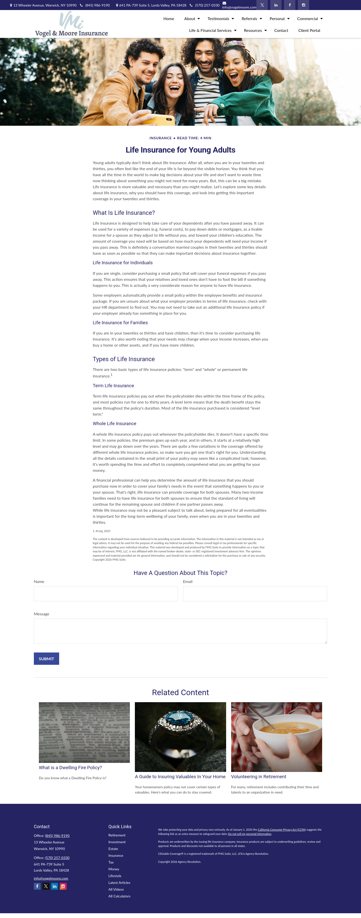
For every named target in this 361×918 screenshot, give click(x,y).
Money (114, 869)
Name (39, 581)
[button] (168, 18)
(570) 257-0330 (57, 858)
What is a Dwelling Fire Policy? (70, 767)
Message (41, 613)
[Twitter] (262, 5)
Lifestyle (115, 876)
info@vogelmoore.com (239, 5)
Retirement (117, 835)
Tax (111, 862)
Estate (113, 848)
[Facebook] (289, 5)
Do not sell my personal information (249, 833)
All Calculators (120, 896)
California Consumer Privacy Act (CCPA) (282, 829)
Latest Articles (119, 882)
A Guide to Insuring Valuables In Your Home (180, 776)
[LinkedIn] (276, 5)
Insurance (116, 855)
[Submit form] (46, 658)
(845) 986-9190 (94, 5)
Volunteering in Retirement (258, 776)
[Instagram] (303, 5)
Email (188, 581)
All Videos (116, 889)
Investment (117, 842)
